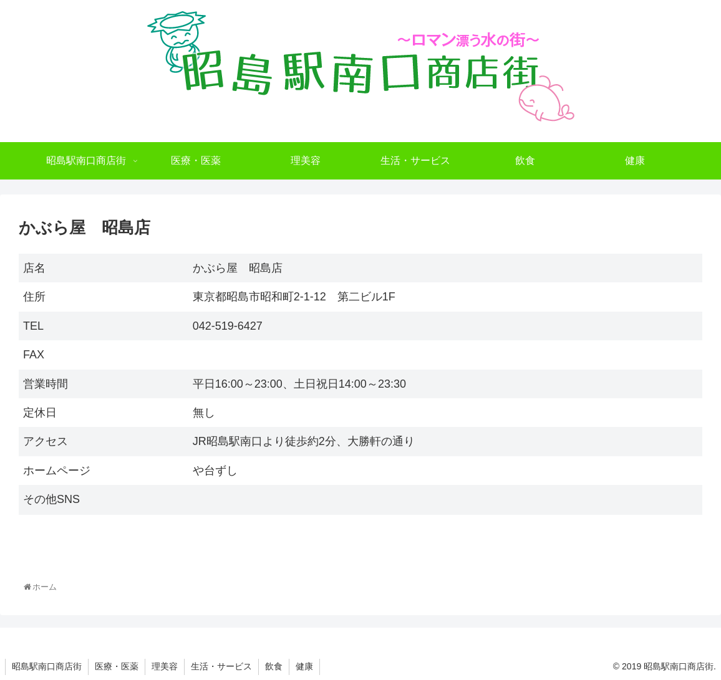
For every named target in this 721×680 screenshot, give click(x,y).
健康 (304, 666)
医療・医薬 (116, 666)
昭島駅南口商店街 (47, 666)
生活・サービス (221, 666)
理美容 (165, 666)
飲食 (274, 666)
